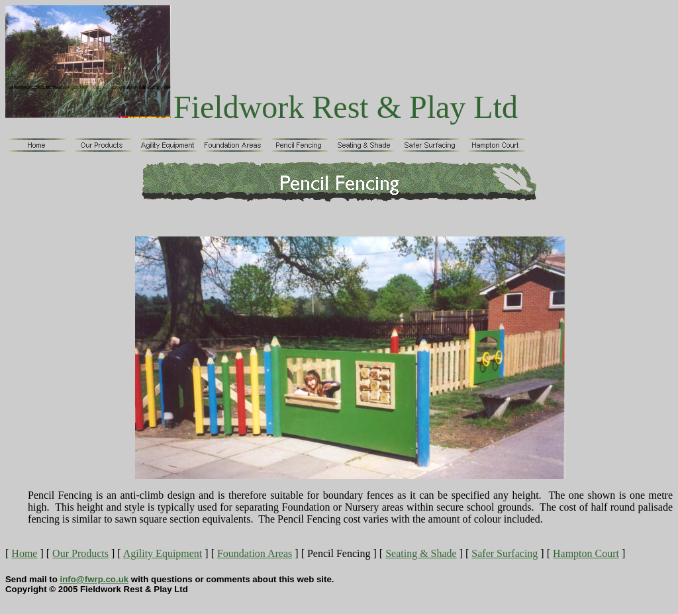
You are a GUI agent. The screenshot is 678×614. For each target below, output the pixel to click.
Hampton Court (586, 553)
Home (24, 553)
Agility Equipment (163, 553)
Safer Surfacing (504, 553)
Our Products (80, 553)
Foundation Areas (254, 553)
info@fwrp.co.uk (94, 579)
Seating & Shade (421, 553)
